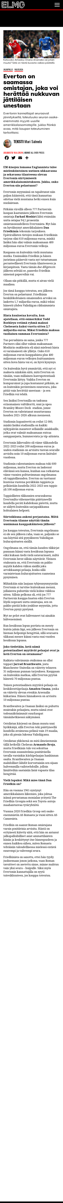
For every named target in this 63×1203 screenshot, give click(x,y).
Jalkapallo (8, 69)
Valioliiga (18, 69)
